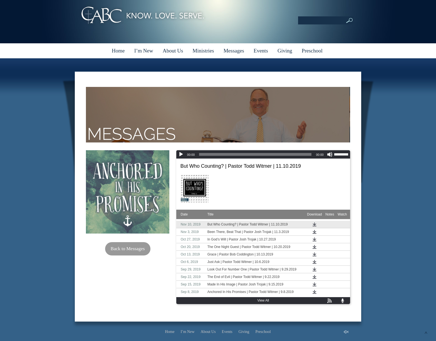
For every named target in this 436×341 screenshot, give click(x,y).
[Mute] (330, 154)
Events (261, 51)
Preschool (312, 51)
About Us (173, 51)
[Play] (181, 154)
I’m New (143, 51)
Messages (234, 51)
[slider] (255, 154)
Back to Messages (128, 248)
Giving (285, 51)
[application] (263, 154)
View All (263, 300)
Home (118, 51)
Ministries (203, 51)
